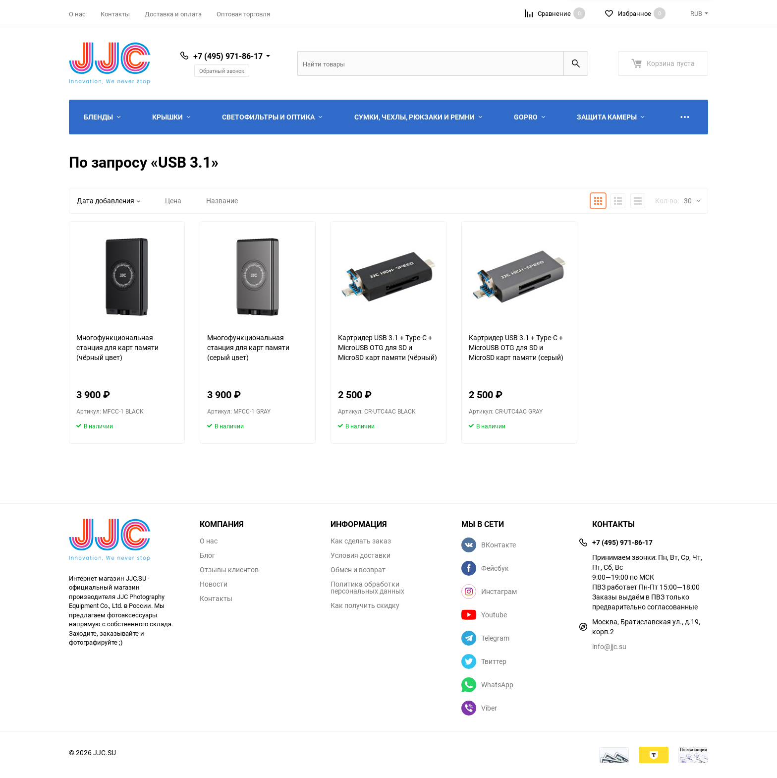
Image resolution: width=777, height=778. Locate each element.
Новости (213, 584)
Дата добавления (108, 200)
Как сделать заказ (361, 541)
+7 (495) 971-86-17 (228, 56)
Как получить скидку (365, 605)
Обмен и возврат (358, 569)
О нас (77, 13)
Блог (207, 555)
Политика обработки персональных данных (367, 588)
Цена (173, 200)
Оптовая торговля (243, 13)
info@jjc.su (609, 646)
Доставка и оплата (173, 13)
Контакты (115, 13)
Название (222, 200)
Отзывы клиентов (229, 569)
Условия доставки (360, 555)
